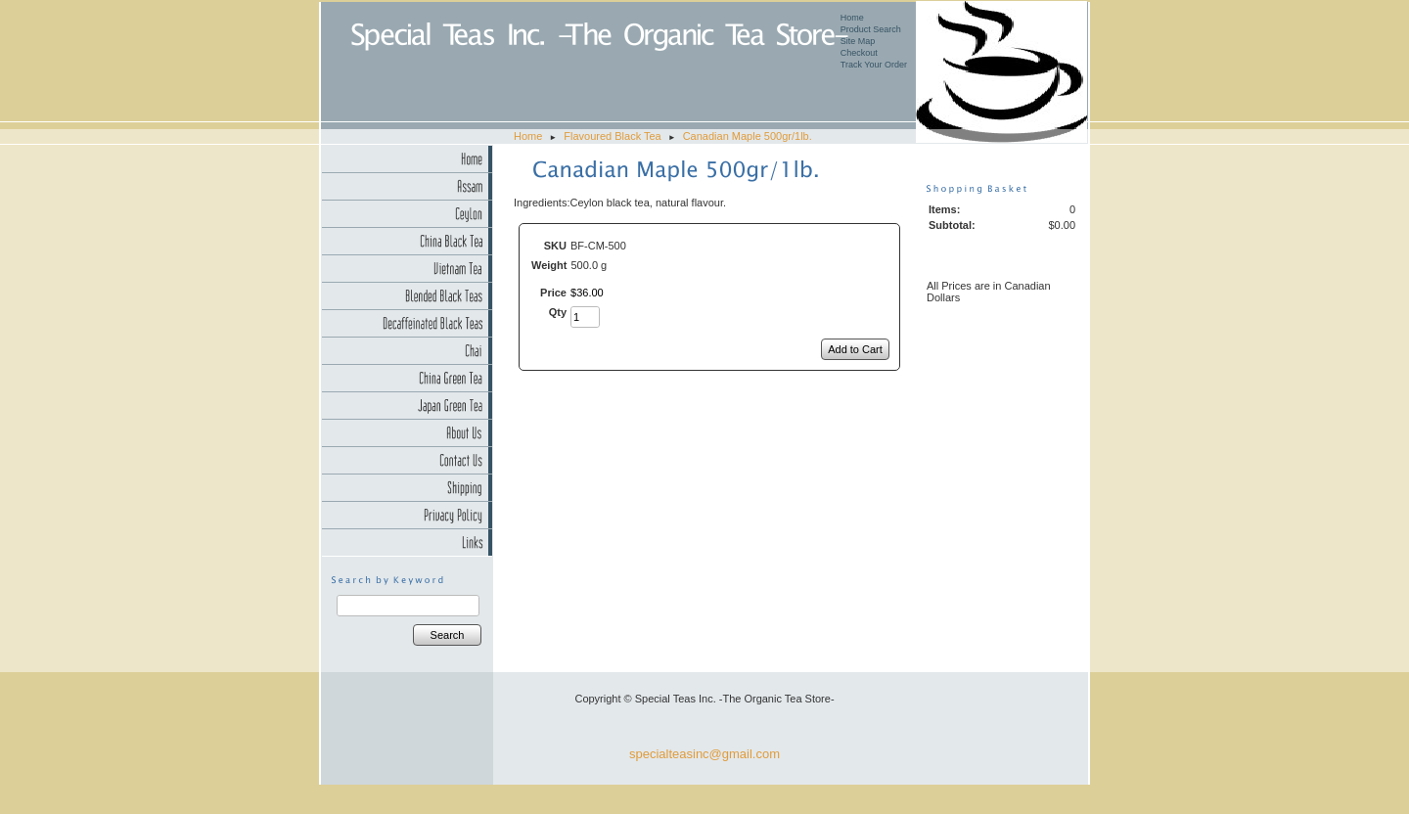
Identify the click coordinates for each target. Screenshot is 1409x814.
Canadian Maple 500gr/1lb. (747, 136)
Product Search (871, 29)
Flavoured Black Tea (612, 136)
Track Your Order (874, 64)
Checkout (859, 53)
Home (852, 18)
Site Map (858, 41)
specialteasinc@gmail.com (704, 753)
